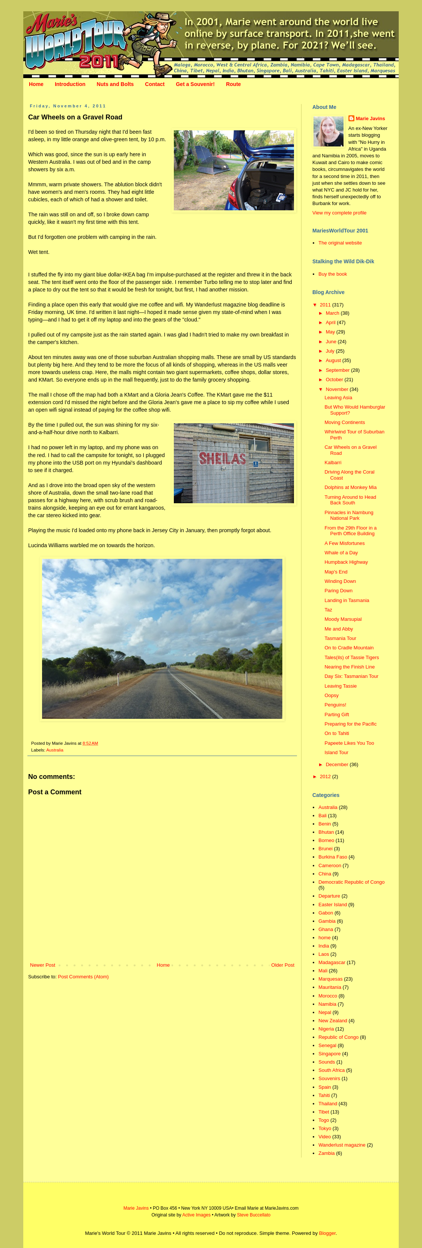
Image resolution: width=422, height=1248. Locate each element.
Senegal (327, 1045)
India (323, 946)
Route (233, 84)
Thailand (327, 1103)
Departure (329, 896)
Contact (154, 84)
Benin (324, 824)
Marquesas (330, 979)
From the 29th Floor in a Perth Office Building (350, 531)
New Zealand (332, 1020)
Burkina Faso (332, 857)
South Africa (331, 1070)
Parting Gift (336, 714)
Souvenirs (329, 1078)
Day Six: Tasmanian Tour (351, 676)
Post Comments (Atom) (83, 976)
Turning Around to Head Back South (350, 500)
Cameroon (329, 865)
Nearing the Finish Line (349, 667)
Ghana (325, 929)
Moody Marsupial (343, 619)
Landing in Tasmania (346, 600)
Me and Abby (338, 629)
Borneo (326, 840)
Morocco (327, 996)
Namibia (327, 1004)
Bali (322, 815)
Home (36, 84)
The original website (340, 243)
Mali (322, 970)
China (324, 874)
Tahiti (324, 1095)
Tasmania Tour (340, 638)
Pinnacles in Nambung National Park (348, 515)
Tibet (323, 1112)
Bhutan (326, 832)
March (333, 313)
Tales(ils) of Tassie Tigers (351, 657)
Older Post (282, 965)
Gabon (325, 913)
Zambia (326, 1153)
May (331, 332)
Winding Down (340, 581)
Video (324, 1136)
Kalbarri (332, 462)
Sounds (326, 1062)
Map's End (335, 572)
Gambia (327, 921)
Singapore (329, 1053)
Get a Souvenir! (195, 84)
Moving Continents (344, 422)
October (335, 379)
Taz (328, 610)
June (332, 341)
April (331, 322)
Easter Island (332, 904)
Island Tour (336, 752)
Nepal (324, 1012)
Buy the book (332, 274)
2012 (326, 776)
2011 (326, 305)
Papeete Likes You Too (349, 743)
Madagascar (331, 962)
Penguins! (335, 705)
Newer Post (42, 965)
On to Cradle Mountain (349, 647)
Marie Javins (370, 118)
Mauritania (329, 987)
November (338, 389)
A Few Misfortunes (344, 543)
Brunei (325, 848)
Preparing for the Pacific (350, 724)
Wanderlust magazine (341, 1145)
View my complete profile (339, 213)
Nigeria (326, 1029)
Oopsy (331, 695)
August (334, 360)
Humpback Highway (346, 562)
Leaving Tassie (340, 686)
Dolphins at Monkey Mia (350, 487)
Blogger (327, 1233)
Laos (323, 954)
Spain (324, 1087)
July (331, 351)
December (338, 764)
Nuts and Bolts (115, 84)
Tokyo (324, 1128)
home (324, 937)
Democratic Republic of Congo (351, 882)
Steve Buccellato (253, 1215)
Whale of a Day (341, 552)
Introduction (70, 84)
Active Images (196, 1215)
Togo (323, 1120)
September (338, 370)
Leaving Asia (338, 397)
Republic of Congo (338, 1037)
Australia (54, 749)
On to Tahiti (336, 733)
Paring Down (338, 590)
